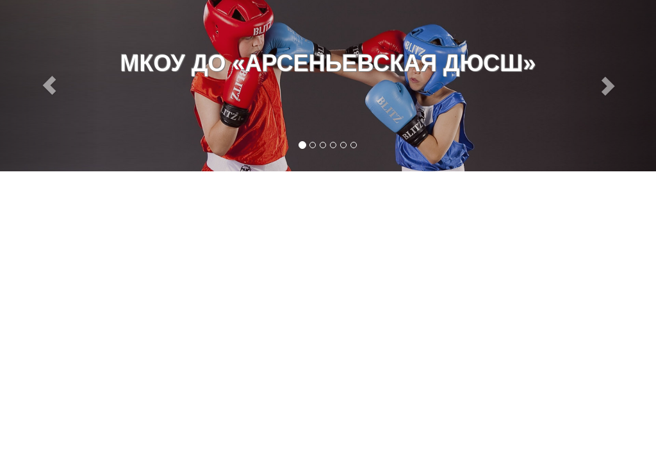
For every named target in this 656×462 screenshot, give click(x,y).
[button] (49, 85)
